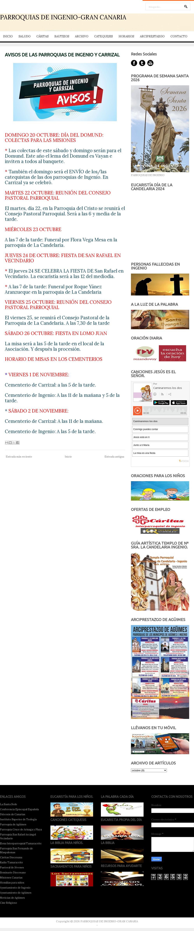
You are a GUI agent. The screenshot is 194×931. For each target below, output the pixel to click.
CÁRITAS (42, 36)
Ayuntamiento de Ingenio (15, 887)
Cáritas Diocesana (11, 857)
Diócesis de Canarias (12, 814)
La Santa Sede (8, 804)
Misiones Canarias (11, 877)
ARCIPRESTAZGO (152, 36)
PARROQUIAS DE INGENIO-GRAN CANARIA (63, 17)
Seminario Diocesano (13, 872)
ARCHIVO (81, 36)
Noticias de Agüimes (12, 897)
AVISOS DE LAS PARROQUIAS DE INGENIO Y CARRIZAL (62, 54)
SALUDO (24, 36)
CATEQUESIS (103, 36)
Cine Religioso (8, 902)
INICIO (8, 36)
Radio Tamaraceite (11, 862)
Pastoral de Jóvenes (12, 867)
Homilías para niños (12, 882)
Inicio (68, 456)
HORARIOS (126, 36)
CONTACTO (178, 36)
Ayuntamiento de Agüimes (15, 892)
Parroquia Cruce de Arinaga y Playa (21, 829)
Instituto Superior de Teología (18, 819)
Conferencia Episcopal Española (19, 809)
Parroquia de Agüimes (13, 824)
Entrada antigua (114, 456)
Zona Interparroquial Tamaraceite (21, 843)
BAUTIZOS (61, 36)
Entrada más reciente (19, 456)
